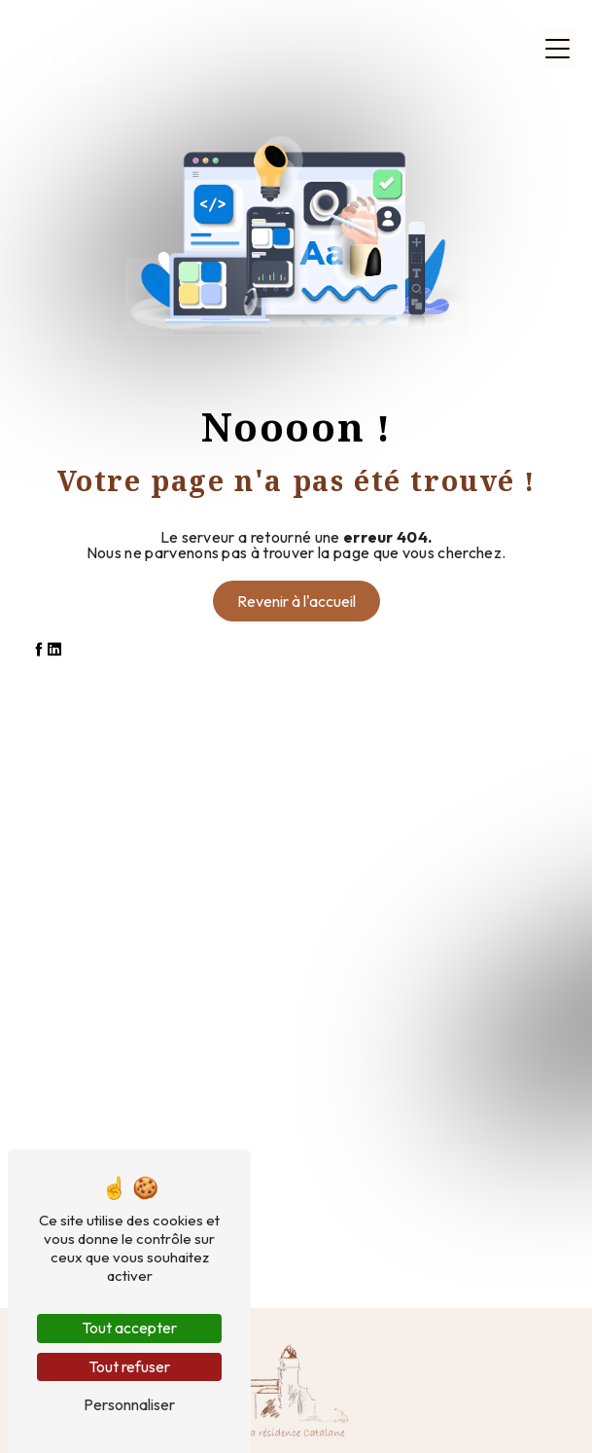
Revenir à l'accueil (296, 601)
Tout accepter (129, 1327)
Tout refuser (129, 1366)
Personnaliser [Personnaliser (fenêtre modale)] (129, 1404)
